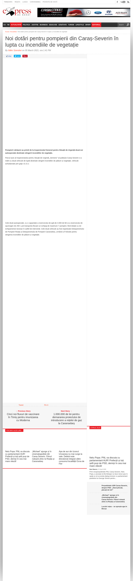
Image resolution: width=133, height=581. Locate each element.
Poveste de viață (50, 2)
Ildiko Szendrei (15, 50)
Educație (53, 25)
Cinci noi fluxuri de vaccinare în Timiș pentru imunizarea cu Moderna (23, 417)
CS (4, 25)
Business (44, 25)
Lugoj (25, 2)
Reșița (17, 2)
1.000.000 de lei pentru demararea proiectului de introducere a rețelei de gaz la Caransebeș (66, 419)
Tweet (21, 405)
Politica (26, 25)
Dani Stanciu (93, 469)
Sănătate (63, 25)
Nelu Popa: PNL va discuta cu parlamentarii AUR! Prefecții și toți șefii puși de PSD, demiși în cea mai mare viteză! (17, 456)
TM (8, 25)
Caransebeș (35, 2)
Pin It (46, 405)
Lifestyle (80, 25)
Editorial (96, 25)
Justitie (35, 25)
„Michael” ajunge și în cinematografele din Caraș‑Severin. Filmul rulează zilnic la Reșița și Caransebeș (43, 456)
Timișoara (8, 2)
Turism (71, 25)
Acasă (7, 31)
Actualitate (16, 25)
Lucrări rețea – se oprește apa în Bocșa (114, 508)
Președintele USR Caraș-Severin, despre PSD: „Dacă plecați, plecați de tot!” (115, 488)
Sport (88, 25)
